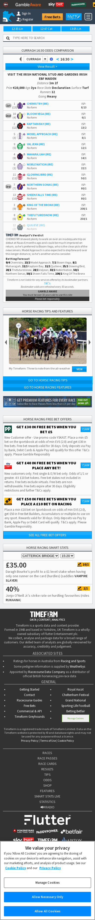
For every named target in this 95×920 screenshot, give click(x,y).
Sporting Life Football (75, 706)
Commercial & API (29, 711)
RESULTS (47, 769)
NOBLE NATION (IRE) (40, 164)
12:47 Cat (46, 29)
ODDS (47, 780)
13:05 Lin (75, 29)
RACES (47, 753)
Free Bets (52, 16)
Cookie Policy (66, 740)
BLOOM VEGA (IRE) (38, 114)
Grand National (75, 700)
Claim (85, 429)
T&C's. (47, 283)
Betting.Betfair (75, 711)
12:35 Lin (17, 29)
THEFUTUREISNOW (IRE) (43, 215)
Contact (29, 695)
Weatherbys (77, 666)
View (79, 369)
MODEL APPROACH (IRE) (42, 134)
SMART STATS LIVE (47, 796)
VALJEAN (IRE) (36, 144)
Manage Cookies (75, 718)
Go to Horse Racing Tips (48, 380)
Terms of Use (48, 740)
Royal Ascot (76, 689)
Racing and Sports (73, 661)
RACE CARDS (47, 763)
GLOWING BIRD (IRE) (40, 174)
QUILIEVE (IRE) (36, 225)
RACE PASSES (47, 758)
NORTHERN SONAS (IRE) (42, 184)
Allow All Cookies (47, 913)
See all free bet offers (47, 535)
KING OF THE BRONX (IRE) (43, 205)
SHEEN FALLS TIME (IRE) (42, 195)
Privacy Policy (29, 740)
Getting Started (29, 689)
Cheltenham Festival (75, 695)
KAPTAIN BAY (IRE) (38, 124)
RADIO (47, 807)
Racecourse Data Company (46, 672)
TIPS (47, 774)
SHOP (47, 785)
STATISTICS (47, 801)
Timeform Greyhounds (30, 717)
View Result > (47, 66)
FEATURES (47, 791)
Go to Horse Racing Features (47, 387)
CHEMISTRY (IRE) (37, 103)
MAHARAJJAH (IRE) (39, 154)
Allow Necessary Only (47, 899)
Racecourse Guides (29, 700)
